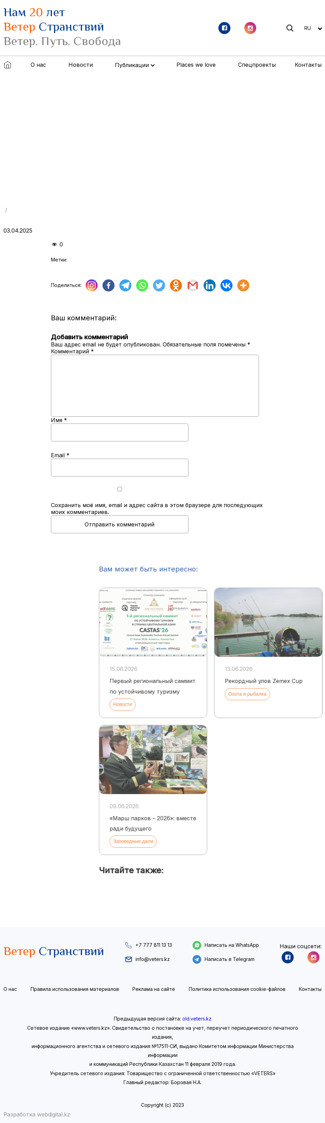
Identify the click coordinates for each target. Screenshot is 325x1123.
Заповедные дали (243, 841)
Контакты (308, 64)
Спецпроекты (257, 64)
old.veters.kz (197, 1019)
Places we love (196, 64)
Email (60, 455)
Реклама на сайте (153, 989)
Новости (80, 64)
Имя (59, 420)
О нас (38, 64)
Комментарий (72, 351)
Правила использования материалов (75, 989)
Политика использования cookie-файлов (237, 989)
